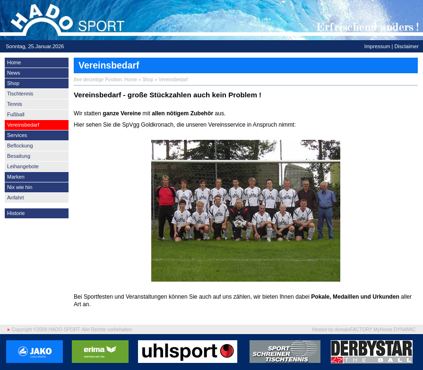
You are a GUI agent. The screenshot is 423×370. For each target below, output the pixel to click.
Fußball (16, 114)
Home (14, 62)
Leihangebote (23, 166)
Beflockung (20, 145)
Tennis (14, 104)
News (13, 73)
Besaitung (18, 156)
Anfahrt (15, 197)
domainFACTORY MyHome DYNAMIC (375, 329)
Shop (13, 83)
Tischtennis (20, 93)
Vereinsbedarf (23, 125)
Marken (16, 177)
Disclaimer (406, 46)
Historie (16, 213)
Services (17, 135)
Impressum (377, 46)
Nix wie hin (19, 187)
